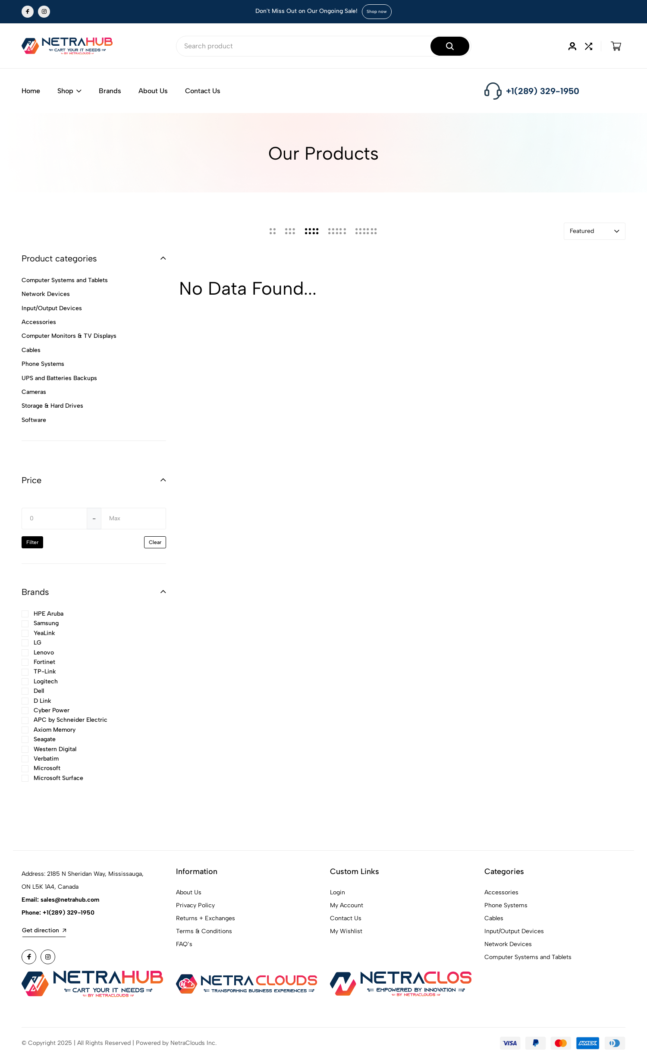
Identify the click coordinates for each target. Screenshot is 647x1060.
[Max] (133, 520)
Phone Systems (506, 907)
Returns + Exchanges (205, 920)
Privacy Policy (195, 907)
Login (337, 894)
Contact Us (202, 91)
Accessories (501, 894)
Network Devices (508, 946)
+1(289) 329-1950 (542, 91)
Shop (69, 91)
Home (31, 91)
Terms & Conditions (204, 933)
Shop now (377, 11)
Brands (110, 91)
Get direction (44, 932)
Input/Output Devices (514, 933)
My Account (346, 907)
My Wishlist (346, 933)
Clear (155, 544)
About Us (153, 91)
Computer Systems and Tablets (528, 958)
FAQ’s (184, 946)
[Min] (54, 520)
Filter (32, 544)
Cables (493, 920)
